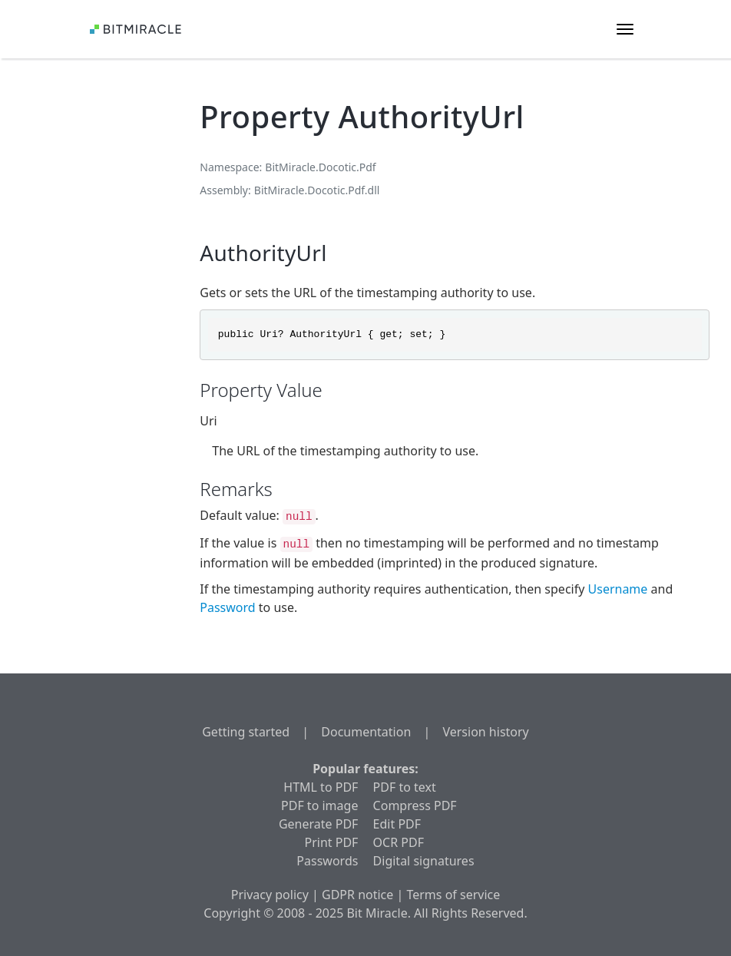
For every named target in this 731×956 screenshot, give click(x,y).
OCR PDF (398, 842)
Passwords (327, 860)
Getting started (245, 731)
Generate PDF (318, 823)
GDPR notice (357, 894)
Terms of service (453, 894)
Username (618, 589)
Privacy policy (270, 894)
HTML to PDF (320, 787)
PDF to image (319, 805)
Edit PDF (397, 823)
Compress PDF (415, 805)
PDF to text (404, 787)
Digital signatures (424, 860)
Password (227, 607)
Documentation (366, 731)
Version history (485, 731)
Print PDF (332, 842)
